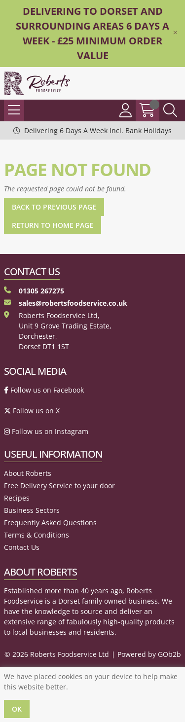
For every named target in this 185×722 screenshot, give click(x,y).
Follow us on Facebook (44, 390)
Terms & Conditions (36, 535)
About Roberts (27, 473)
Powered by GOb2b (149, 654)
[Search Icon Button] (170, 110)
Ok (17, 709)
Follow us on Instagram (46, 431)
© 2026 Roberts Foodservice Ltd (56, 654)
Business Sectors (32, 510)
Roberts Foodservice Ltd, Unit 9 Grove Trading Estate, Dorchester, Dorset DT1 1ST (57, 331)
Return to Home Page (52, 225)
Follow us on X (32, 410)
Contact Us (21, 547)
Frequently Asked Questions (50, 522)
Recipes (17, 498)
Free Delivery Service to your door (59, 485)
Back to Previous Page (54, 207)
